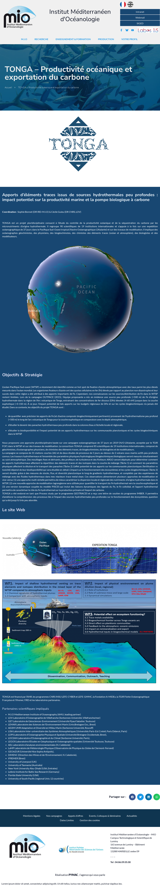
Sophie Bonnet (25, 211)
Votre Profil (130, 39)
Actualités (132, 815)
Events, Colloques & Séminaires (105, 815)
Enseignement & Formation (74, 39)
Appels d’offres (75, 815)
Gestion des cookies (90, 820)
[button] (132, 797)
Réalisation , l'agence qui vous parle (80, 874)
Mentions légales (31, 815)
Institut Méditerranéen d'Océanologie (80, 15)
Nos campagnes (54, 815)
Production (106, 39)
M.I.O (25, 39)
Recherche (42, 39)
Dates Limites (67, 820)
